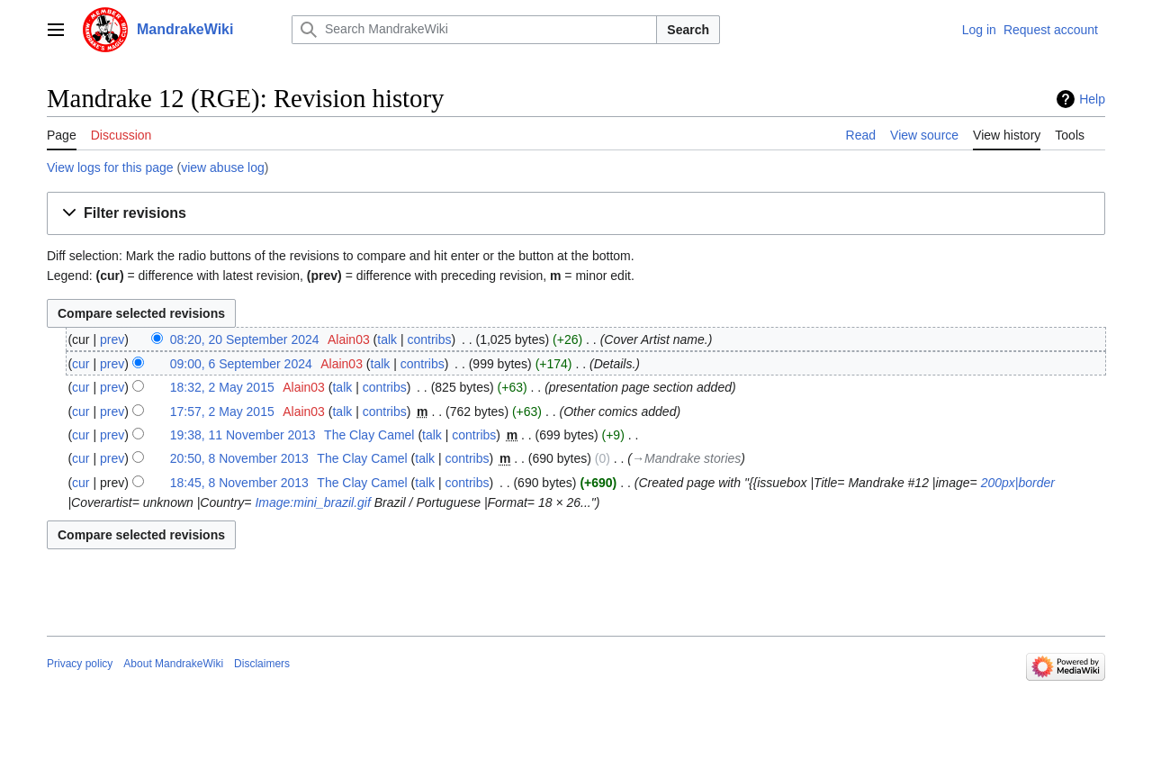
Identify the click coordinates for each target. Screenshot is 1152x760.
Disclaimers (262, 663)
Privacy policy (79, 663)
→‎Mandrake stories (686, 458)
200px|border (1018, 482)
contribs (430, 339)
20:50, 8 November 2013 (239, 458)
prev (112, 339)
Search (688, 30)
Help (1092, 99)
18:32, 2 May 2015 (222, 387)
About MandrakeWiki (173, 663)
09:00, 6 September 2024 (241, 364)
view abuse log (223, 167)
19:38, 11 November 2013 (243, 435)
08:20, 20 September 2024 (245, 339)
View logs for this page (110, 167)
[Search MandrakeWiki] (474, 29)
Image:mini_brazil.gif (312, 502)
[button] (576, 213)
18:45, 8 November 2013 (239, 482)
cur (80, 364)
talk (387, 339)
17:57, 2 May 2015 (222, 411)
